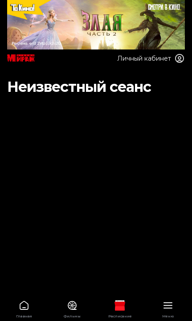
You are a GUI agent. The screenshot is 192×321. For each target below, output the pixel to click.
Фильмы (72, 307)
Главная (24, 307)
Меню (168, 307)
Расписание (120, 307)
